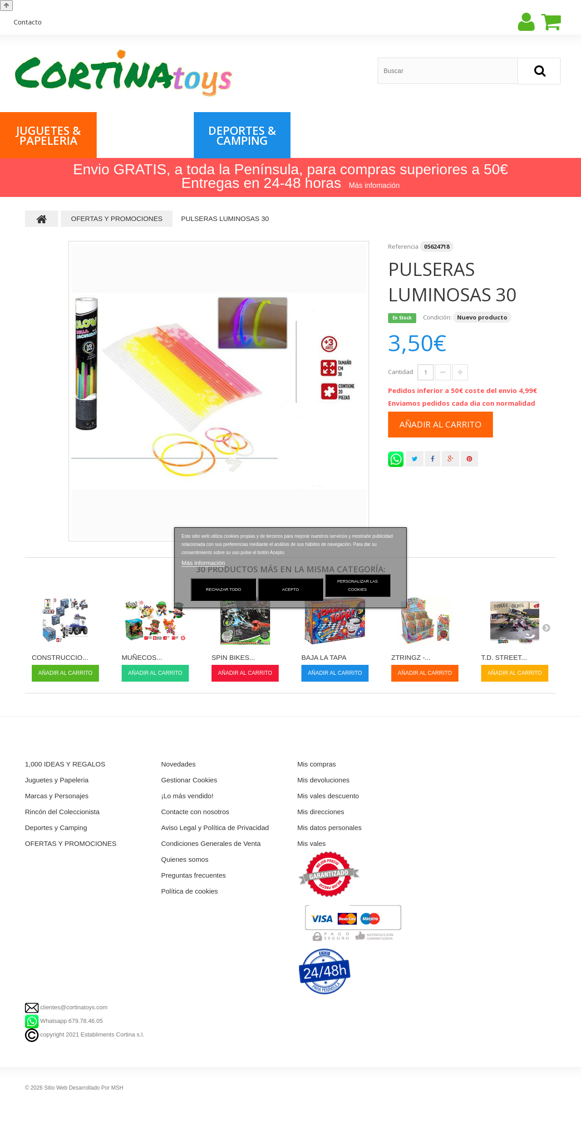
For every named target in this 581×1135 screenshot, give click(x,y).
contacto (28, 21)
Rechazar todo (223, 589)
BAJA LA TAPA (323, 657)
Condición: (437, 317)
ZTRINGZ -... (411, 657)
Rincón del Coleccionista (536, 135)
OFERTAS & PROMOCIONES (340, 135)
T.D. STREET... (504, 657)
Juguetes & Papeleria (48, 135)
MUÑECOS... (142, 657)
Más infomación (374, 185)
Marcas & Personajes (145, 135)
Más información (203, 563)
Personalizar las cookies (357, 585)
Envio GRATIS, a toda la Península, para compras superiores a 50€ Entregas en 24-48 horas (290, 176)
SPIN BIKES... (233, 657)
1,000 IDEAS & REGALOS (436, 135)
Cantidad (400, 372)
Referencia (403, 246)
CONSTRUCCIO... (60, 657)
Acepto (290, 589)
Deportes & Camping (242, 135)
